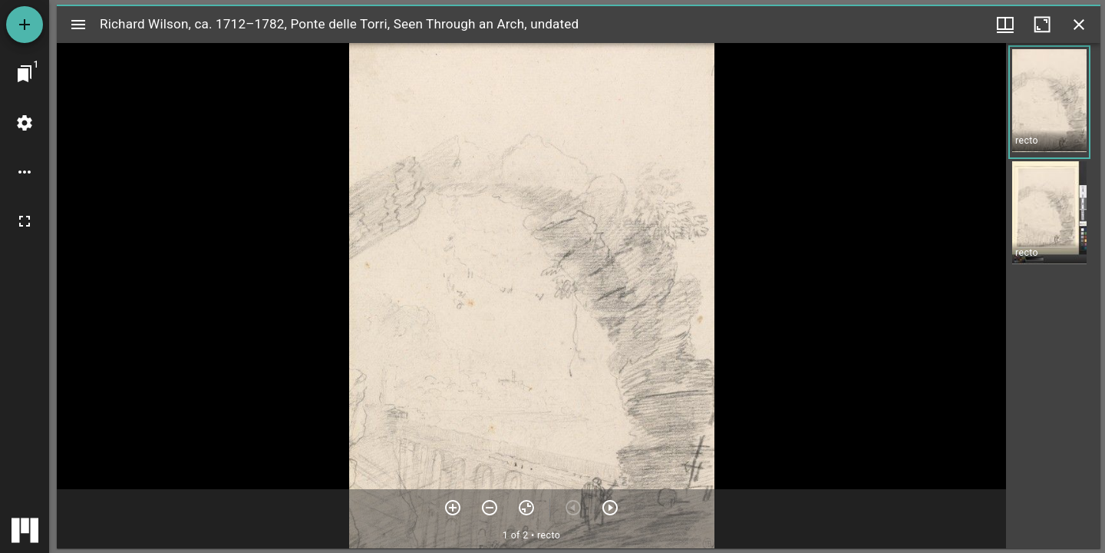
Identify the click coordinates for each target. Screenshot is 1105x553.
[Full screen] (24, 221)
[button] (1049, 102)
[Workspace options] (24, 172)
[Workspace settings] (24, 122)
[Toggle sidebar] (78, 24)
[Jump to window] (24, 73)
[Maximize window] (1042, 24)
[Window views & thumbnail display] (1005, 24)
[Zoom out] (489, 507)
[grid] (1053, 295)
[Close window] (1078, 24)
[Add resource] (24, 24)
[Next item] (610, 507)
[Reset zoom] (526, 507)
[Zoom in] (452, 507)
